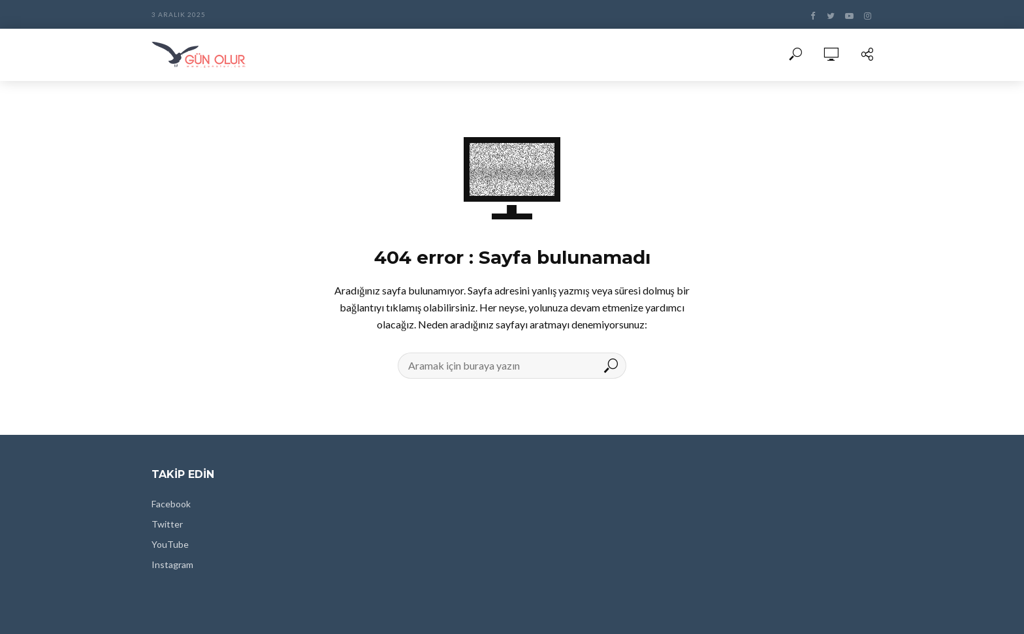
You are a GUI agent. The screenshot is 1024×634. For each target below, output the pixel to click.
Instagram (172, 564)
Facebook (171, 503)
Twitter (167, 524)
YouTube (170, 544)
